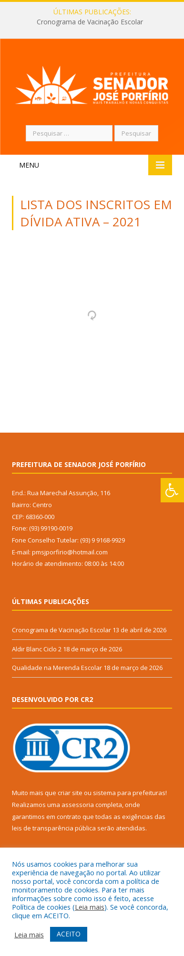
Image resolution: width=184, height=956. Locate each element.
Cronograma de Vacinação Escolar (90, 22)
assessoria (77, 804)
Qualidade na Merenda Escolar (57, 667)
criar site (70, 792)
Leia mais (89, 907)
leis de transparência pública (54, 828)
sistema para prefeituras (129, 792)
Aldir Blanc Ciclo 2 (36, 649)
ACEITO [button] (69, 933)
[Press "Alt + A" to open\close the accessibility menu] (172, 490)
